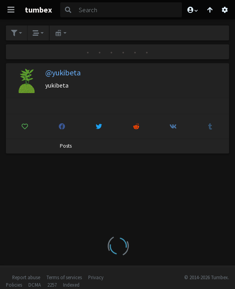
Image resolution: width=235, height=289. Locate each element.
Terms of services (64, 277)
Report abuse (26, 277)
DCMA (34, 285)
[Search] (129, 9)
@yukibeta (63, 72)
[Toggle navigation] (11, 10)
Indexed (71, 285)
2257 (52, 285)
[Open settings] (225, 9)
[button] (192, 9)
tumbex (38, 10)
